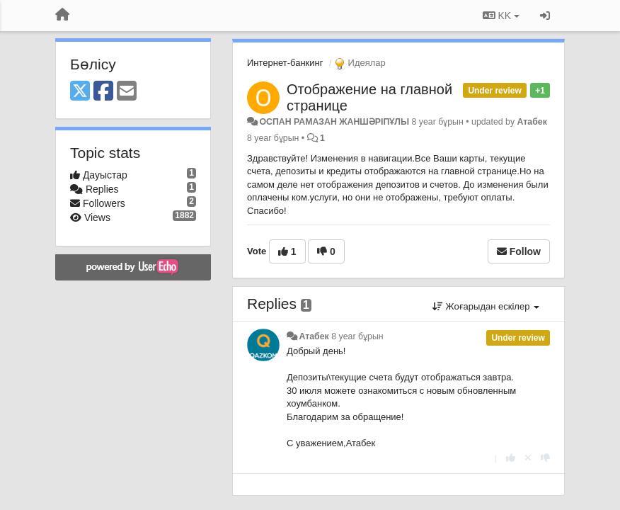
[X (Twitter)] (80, 91)
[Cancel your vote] (528, 458)
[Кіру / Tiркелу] (545, 16)
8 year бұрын (357, 336)
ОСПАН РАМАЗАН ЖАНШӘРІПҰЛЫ (334, 122)
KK (501, 15)
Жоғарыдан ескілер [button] (485, 306)
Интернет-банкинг (285, 62)
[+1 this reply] (510, 458)
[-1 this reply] (545, 458)
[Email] (127, 91)
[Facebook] (103, 91)
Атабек (532, 122)
